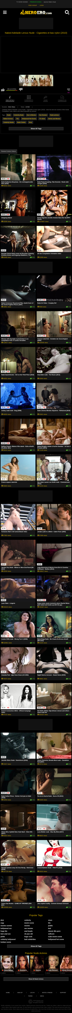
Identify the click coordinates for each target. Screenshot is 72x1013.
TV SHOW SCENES (22, 2)
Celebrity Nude (19, 115)
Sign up (19, 992)
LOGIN (42, 5)
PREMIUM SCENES (35, 2)
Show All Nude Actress (36, 979)
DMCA (42, 996)
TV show (42, 118)
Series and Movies (54, 118)
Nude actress (54, 115)
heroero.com (39, 1000)
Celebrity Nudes (8, 122)
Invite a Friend (47, 992)
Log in (32, 992)
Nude (8, 115)
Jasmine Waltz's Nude (50, 2)
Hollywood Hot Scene (29, 118)
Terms (30, 996)
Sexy (30, 122)
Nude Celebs (21, 122)
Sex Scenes (43, 115)
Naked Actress (8, 118)
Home (8, 992)
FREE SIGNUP (32, 5)
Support (63, 992)
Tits (17, 118)
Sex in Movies (31, 115)
